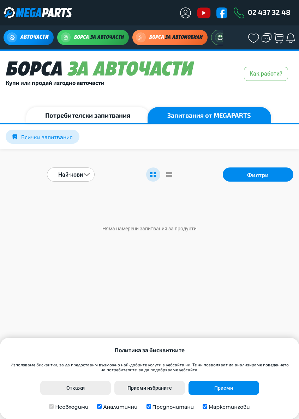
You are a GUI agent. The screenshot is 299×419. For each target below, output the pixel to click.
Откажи (75, 388)
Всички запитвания (42, 137)
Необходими (71, 407)
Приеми (223, 388)
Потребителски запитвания (87, 115)
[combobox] (71, 174)
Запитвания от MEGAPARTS (209, 115)
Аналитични (120, 407)
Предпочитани (173, 407)
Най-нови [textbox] (70, 174)
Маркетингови (229, 407)
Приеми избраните (149, 388)
